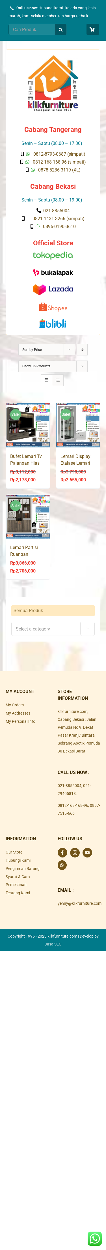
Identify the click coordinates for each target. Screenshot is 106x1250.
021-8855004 (69, 785)
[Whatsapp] (62, 865)
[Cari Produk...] (31, 29)
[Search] (60, 29)
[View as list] (57, 380)
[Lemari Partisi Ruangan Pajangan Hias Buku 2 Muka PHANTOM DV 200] (28, 517)
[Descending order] (82, 349)
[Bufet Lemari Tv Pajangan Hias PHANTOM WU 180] (28, 425)
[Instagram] (75, 852)
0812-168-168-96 (73, 805)
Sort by (32, 350)
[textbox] (53, 629)
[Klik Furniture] (53, 57)
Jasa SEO (53, 944)
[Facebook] (62, 852)
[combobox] (53, 629)
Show (36, 366)
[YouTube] (87, 852)
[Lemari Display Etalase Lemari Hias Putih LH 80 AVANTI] (78, 425)
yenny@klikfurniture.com (79, 903)
